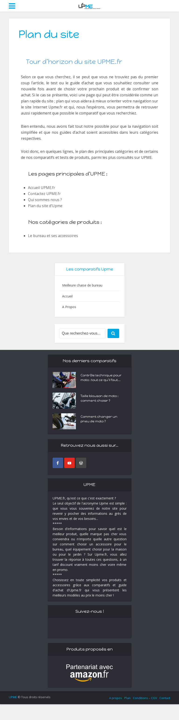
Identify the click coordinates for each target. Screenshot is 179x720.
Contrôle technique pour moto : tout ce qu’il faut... (101, 377)
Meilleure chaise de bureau (82, 285)
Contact (164, 698)
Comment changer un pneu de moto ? (99, 419)
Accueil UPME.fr (41, 187)
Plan (127, 698)
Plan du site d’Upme (45, 205)
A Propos (69, 307)
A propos (115, 698)
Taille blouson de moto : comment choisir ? (99, 398)
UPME (13, 697)
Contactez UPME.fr (44, 193)
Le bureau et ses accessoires (53, 235)
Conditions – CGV (145, 698)
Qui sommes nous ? (45, 199)
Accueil (67, 296)
